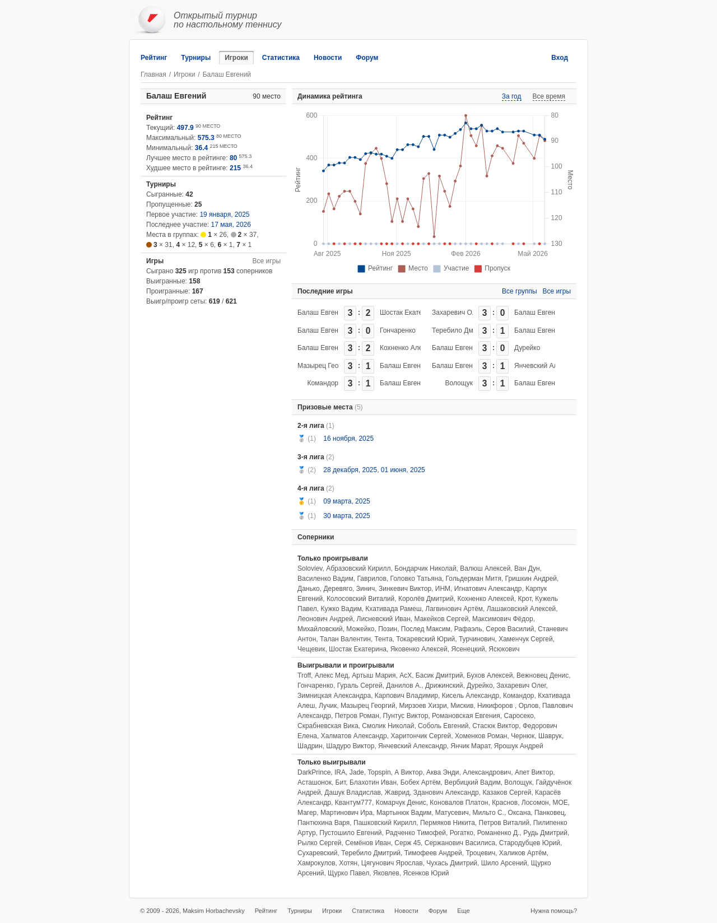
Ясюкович (503, 649)
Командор (322, 383)
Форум (367, 58)
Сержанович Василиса (460, 843)
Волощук (459, 383)
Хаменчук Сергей (526, 639)
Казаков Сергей (506, 792)
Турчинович (477, 639)
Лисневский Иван (384, 619)
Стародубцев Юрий (529, 843)
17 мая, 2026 (231, 225)
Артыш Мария (373, 675)
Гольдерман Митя (473, 578)
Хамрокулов (316, 863)
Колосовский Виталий (360, 599)
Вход (559, 58)
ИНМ (442, 589)
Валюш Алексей (485, 568)
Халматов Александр (354, 736)
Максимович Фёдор (502, 619)
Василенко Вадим (325, 578)
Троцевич (480, 853)
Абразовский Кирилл (358, 568)
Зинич (365, 589)
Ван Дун (527, 568)
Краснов (505, 803)
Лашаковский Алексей (521, 609)
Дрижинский (444, 685)
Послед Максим (425, 629)
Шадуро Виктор (350, 746)
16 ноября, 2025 (348, 438)
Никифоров (496, 706)
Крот (524, 599)
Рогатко (461, 833)
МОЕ (559, 803)
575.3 (206, 138)
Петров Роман (357, 716)
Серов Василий (510, 629)
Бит (341, 782)
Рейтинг (154, 58)
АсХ (405, 675)
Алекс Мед (331, 675)
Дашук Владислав (352, 792)
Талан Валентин (345, 639)
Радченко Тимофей (415, 833)
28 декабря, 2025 (350, 470)
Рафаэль (468, 629)
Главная (153, 74)
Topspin (378, 772)
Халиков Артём (523, 853)
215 (235, 168)
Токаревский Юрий (425, 639)
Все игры (267, 261)
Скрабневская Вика (327, 726)
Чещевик (311, 649)
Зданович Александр (446, 792)
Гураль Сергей (360, 685)
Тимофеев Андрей (433, 853)
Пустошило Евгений (350, 833)
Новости (328, 58)
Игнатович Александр (488, 589)
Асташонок (314, 782)
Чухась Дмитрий (451, 863)
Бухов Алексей (490, 675)
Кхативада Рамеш (393, 609)
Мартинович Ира (346, 813)
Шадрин (310, 746)
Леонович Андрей (325, 619)
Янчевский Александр (548, 366)
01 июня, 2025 (403, 470)
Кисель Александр (471, 696)
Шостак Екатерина (408, 312)
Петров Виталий (504, 823)
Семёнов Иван (367, 843)
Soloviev (309, 568)
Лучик (328, 706)
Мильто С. (488, 813)
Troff (304, 675)
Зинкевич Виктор (405, 589)
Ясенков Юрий (426, 873)
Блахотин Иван (373, 782)
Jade (357, 772)
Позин (387, 629)
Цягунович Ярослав (392, 863)
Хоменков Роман (481, 736)
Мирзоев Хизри (422, 706)
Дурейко (527, 348)
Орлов (529, 706)
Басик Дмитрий (439, 675)
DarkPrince (313, 772)
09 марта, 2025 (346, 501)
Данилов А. (403, 685)
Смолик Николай (388, 726)
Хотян (348, 863)
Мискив (461, 706)
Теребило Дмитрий (461, 330)
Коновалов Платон (459, 803)
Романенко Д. (498, 833)
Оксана (519, 813)
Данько (308, 589)
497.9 (185, 128)
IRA (340, 772)
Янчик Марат (470, 746)
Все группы (519, 291)
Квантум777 (353, 803)
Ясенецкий (468, 649)
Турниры (196, 58)
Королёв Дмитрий (426, 599)
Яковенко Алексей (419, 649)
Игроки (236, 58)
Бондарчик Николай (425, 568)
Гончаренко (398, 330)
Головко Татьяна (416, 578)
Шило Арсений (504, 863)
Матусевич (452, 813)
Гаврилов (371, 578)
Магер (306, 813)
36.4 (201, 148)
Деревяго (337, 589)
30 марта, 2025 (346, 516)
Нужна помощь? (553, 910)
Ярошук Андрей (518, 746)
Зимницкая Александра (334, 696)
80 (233, 158)
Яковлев (386, 873)
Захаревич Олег (457, 312)
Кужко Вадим (341, 609)
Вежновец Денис (542, 675)
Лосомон (535, 803)
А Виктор (408, 772)
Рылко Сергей (319, 843)
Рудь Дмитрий (545, 833)
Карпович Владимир (406, 696)
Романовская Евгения (466, 716)
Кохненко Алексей (408, 348)
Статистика (281, 58)
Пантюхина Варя (323, 823)
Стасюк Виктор (495, 726)
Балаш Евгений (321, 312)
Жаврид (396, 792)
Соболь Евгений (443, 726)
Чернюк (522, 736)
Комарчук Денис (401, 803)
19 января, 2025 (224, 214)
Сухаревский (317, 853)
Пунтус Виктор (406, 716)
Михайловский (320, 629)
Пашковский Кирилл (384, 823)
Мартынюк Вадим (403, 813)
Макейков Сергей (442, 619)
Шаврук (550, 736)
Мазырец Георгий (324, 366)
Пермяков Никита (447, 823)
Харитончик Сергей (420, 736)
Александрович (487, 772)
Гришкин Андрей (531, 578)
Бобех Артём (421, 782)
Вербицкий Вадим (472, 782)
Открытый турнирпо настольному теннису (228, 20)
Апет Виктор (534, 772)
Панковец (549, 813)
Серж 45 (407, 843)
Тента (384, 639)
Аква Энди (442, 772)
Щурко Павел (348, 873)
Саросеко (519, 716)
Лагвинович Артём (454, 609)
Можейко (360, 629)
